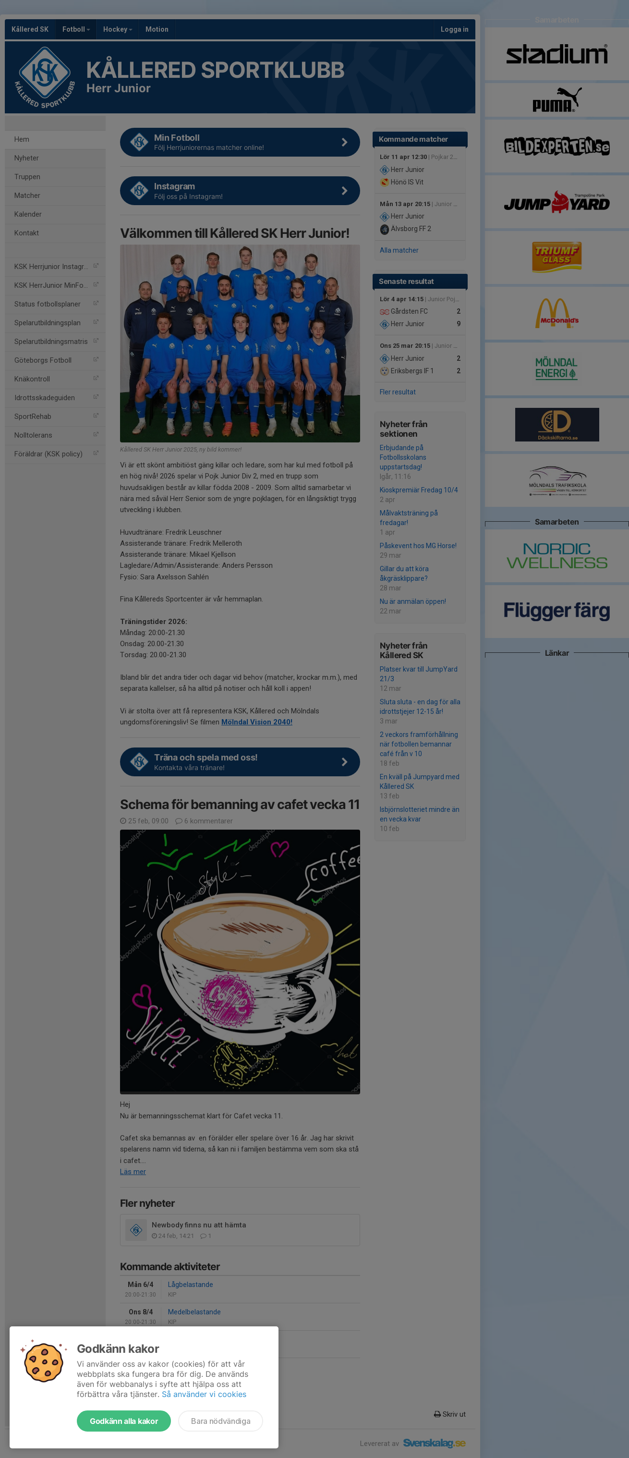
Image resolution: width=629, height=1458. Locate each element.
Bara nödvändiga (220, 1421)
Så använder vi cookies (204, 1394)
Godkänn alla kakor (124, 1421)
